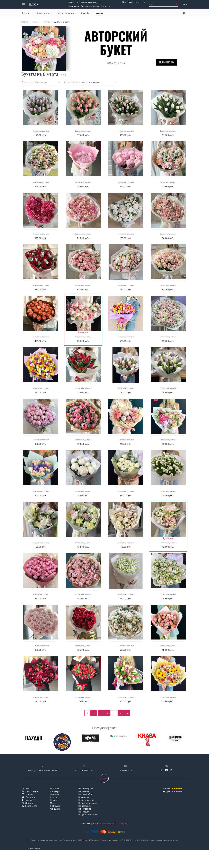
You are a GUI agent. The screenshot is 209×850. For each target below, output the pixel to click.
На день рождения (87, 814)
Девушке (54, 800)
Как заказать (30, 791)
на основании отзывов (113, 823)
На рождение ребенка (89, 803)
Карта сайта (29, 805)
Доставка (85, 6)
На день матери (86, 800)
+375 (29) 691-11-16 (133, 2)
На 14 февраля (85, 788)
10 (127, 713)
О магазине (74, 6)
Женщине (55, 808)
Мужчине (54, 794)
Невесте (54, 797)
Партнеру (55, 791)
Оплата (27, 794)
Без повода (83, 797)
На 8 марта (83, 791)
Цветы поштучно (66, 13)
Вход (185, 4)
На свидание (84, 808)
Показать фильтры (41, 82)
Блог (26, 788)
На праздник (84, 805)
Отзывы (95, 6)
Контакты (105, 6)
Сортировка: (90, 82)
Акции (99, 13)
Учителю (54, 788)
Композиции (44, 13)
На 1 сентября (85, 794)
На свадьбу (83, 811)
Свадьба (86, 13)
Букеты (26, 13)
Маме (53, 803)
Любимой (55, 805)
